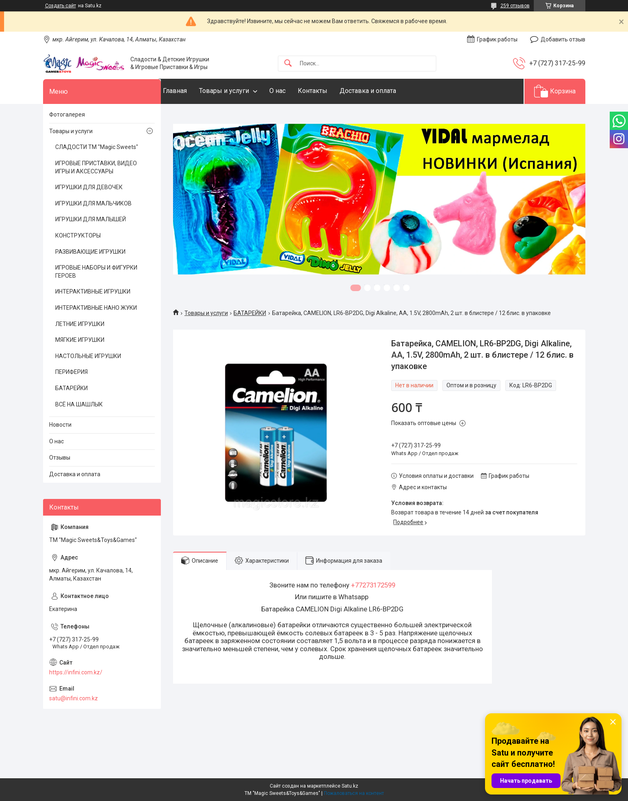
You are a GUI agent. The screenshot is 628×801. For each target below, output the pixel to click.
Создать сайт (60, 6)
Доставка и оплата (384, 91)
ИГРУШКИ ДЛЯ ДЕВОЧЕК (89, 187)
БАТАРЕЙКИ (250, 313)
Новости (60, 424)
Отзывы (59, 457)
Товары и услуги (240, 91)
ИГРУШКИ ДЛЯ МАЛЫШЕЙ (90, 219)
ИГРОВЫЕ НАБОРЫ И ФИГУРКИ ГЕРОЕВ (96, 271)
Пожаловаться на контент (354, 793)
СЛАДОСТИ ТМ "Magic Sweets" (96, 147)
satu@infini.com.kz (73, 698)
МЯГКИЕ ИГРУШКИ (79, 340)
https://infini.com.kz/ (75, 672)
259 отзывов (515, 6)
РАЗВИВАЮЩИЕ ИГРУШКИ (90, 251)
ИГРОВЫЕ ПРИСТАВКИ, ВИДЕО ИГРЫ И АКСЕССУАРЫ (96, 167)
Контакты (329, 91)
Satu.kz (350, 786)
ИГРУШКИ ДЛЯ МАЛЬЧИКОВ (93, 203)
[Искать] (288, 63)
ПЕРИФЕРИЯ (71, 372)
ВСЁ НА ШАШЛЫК (79, 404)
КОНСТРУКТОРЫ (78, 235)
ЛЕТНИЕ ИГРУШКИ (79, 324)
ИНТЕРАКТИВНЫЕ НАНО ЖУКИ (96, 307)
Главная (191, 91)
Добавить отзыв (563, 39)
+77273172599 (373, 585)
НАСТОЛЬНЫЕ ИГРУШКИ (88, 356)
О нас (294, 91)
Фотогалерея (67, 114)
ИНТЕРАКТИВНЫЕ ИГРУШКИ (92, 291)
